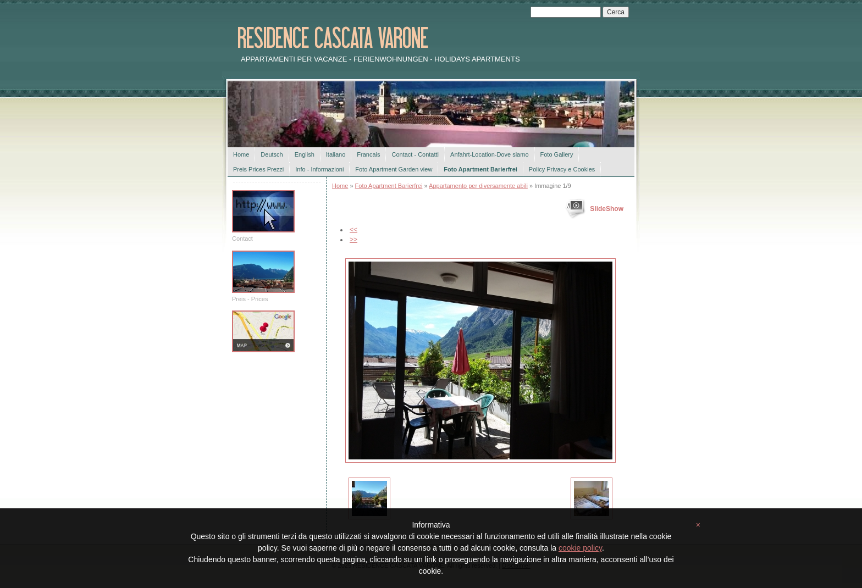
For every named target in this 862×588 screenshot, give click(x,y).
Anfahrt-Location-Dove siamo (489, 154)
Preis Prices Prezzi (258, 169)
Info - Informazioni (319, 169)
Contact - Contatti (415, 154)
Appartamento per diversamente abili (478, 185)
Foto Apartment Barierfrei (480, 169)
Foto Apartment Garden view (393, 169)
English (304, 154)
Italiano (335, 154)
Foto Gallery (556, 154)
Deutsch (272, 154)
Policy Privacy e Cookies (562, 169)
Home (241, 154)
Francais (368, 154)
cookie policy (580, 547)
